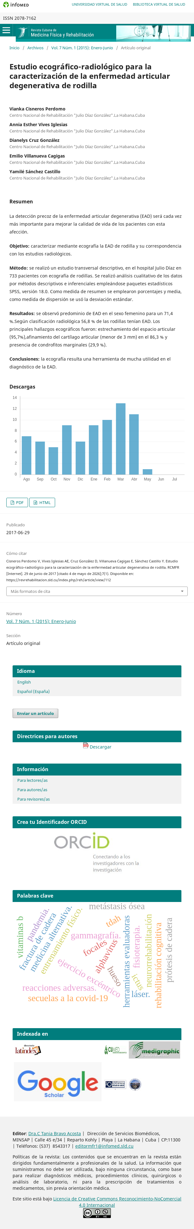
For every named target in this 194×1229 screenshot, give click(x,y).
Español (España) (33, 691)
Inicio (14, 48)
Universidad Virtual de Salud (99, 4)
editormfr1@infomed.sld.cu (104, 1146)
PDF (19, 502)
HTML (44, 502)
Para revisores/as (33, 799)
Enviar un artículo (35, 713)
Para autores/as (32, 789)
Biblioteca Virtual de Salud (159, 4)
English (24, 682)
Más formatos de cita (30, 591)
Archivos (35, 48)
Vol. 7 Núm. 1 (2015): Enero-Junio (82, 48)
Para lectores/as (32, 780)
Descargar (97, 747)
